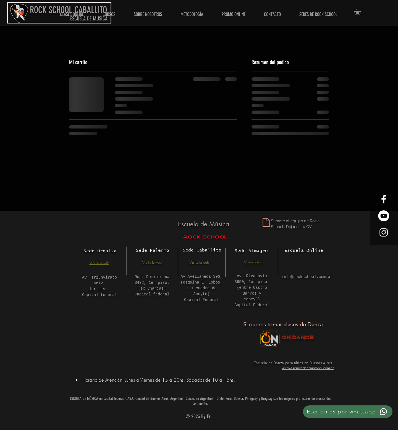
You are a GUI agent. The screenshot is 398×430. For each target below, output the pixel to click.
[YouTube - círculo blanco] (383, 215)
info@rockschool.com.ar (307, 277)
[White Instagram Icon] (383, 232)
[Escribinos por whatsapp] (347, 411)
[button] (318, 14)
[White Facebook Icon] (383, 199)
